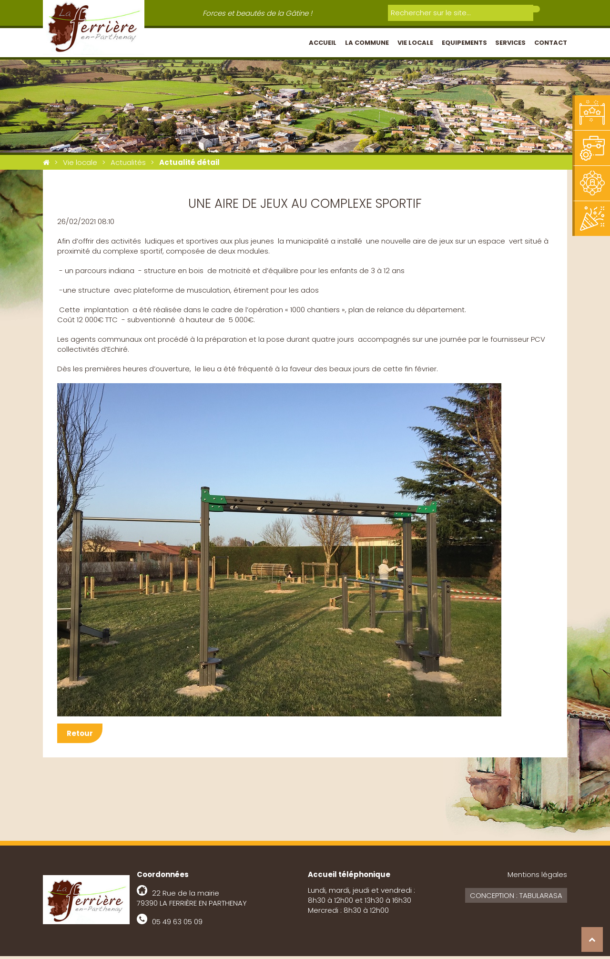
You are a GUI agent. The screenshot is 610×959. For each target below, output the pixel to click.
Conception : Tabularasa (516, 898)
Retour (80, 736)
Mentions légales (537, 877)
